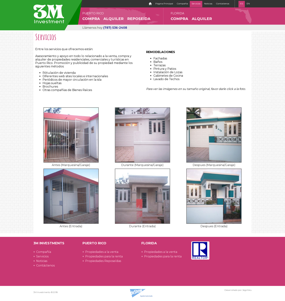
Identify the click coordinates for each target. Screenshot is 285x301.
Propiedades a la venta (101, 252)
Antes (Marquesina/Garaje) (71, 165)
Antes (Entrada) (71, 226)
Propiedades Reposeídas (103, 261)
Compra (91, 19)
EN (248, 3)
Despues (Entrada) (214, 226)
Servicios (196, 3)
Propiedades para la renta (104, 256)
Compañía (182, 3)
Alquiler (113, 19)
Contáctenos (222, 3)
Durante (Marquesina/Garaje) (142, 165)
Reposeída (138, 19)
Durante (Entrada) (142, 226)
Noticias (208, 3)
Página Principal (164, 3)
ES (241, 3)
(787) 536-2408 (115, 27)
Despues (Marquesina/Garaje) (214, 165)
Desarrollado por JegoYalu (238, 290)
